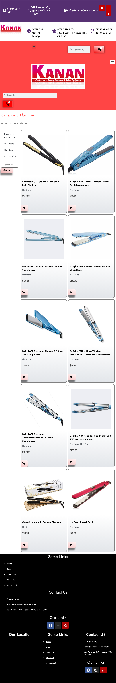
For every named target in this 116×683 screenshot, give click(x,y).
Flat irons (26, 190)
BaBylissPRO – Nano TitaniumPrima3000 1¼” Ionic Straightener (37, 438)
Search (7, 170)
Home (4, 123)
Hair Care (9, 150)
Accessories (10, 156)
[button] (34, 47)
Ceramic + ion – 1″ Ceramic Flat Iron (41, 522)
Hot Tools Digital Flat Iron (83, 522)
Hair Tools (13, 123)
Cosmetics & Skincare (9, 136)
